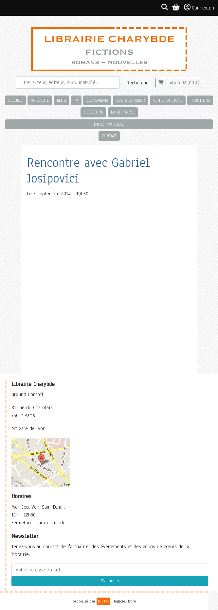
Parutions (200, 100)
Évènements (97, 100)
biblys (103, 601)
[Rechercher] (68, 82)
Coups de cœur (130, 100)
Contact (109, 136)
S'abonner (110, 581)
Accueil (15, 100)
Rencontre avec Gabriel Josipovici (88, 170)
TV (76, 100)
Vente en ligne (167, 100)
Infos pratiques (109, 124)
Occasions (93, 112)
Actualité (40, 100)
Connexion (199, 7)
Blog (61, 100)
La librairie (123, 112)
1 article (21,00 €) (178, 83)
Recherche (138, 82)
